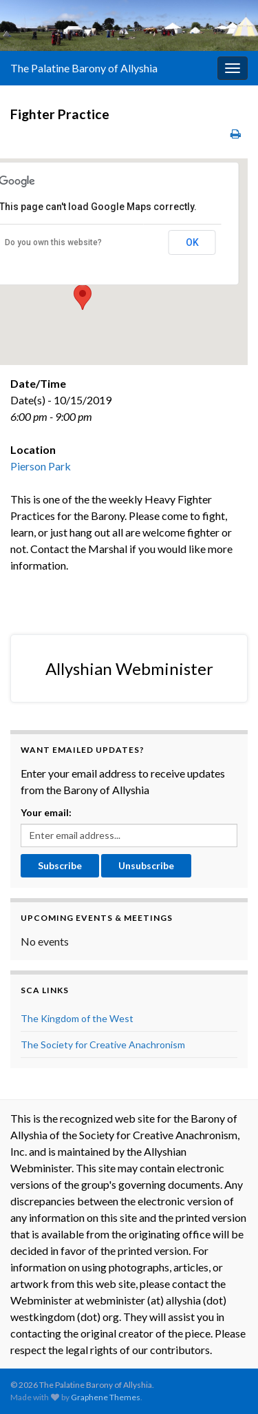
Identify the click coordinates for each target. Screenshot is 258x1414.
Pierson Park (40, 465)
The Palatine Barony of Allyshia (84, 67)
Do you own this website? (53, 242)
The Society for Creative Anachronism (103, 1044)
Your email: (46, 812)
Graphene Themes (105, 1397)
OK (192, 242)
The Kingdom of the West (77, 1018)
